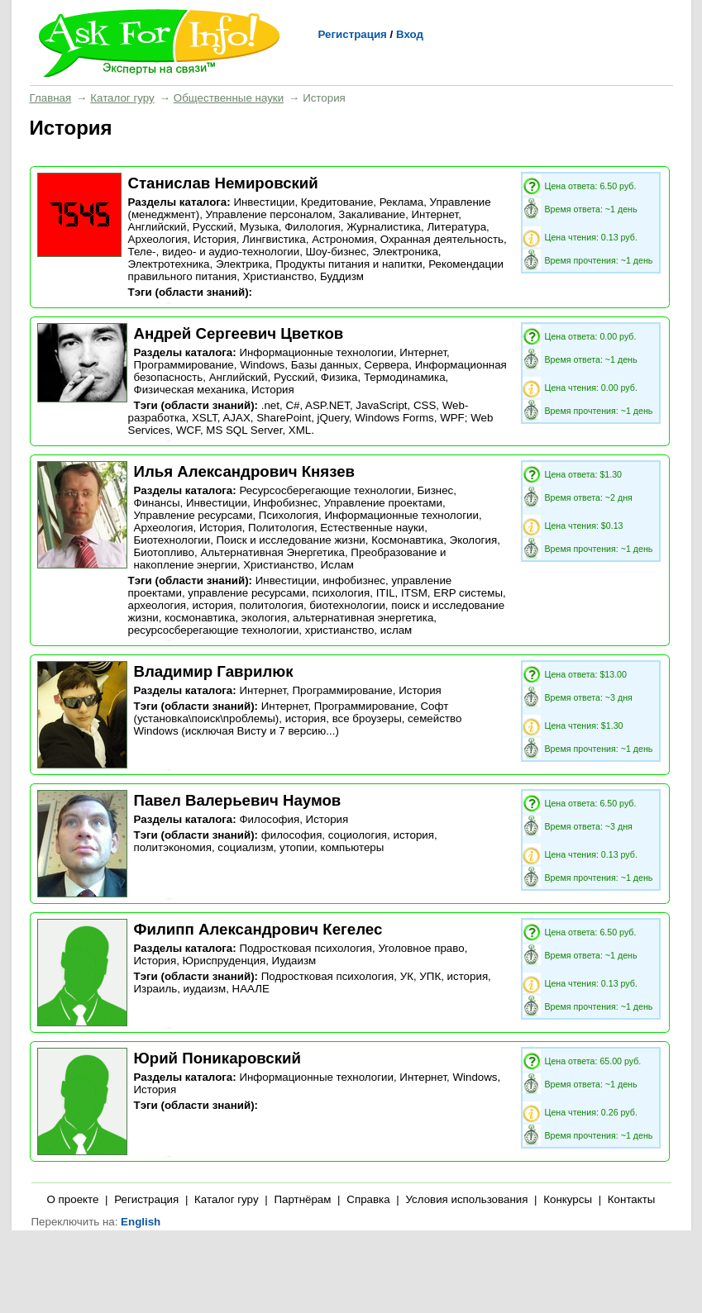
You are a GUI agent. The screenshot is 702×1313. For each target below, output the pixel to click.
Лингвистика (274, 239)
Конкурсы (567, 1199)
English (140, 1221)
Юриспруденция (224, 960)
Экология (474, 540)
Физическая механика (190, 389)
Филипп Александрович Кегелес (258, 929)
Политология (281, 527)
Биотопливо (164, 552)
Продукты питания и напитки (349, 264)
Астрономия (343, 239)
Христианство (278, 276)
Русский (213, 227)
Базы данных (325, 365)
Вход (409, 34)
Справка (367, 1199)
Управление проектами (383, 503)
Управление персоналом (269, 214)
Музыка (259, 227)
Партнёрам (302, 1199)
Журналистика (383, 227)
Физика (339, 377)
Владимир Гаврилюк (214, 671)
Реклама (401, 202)
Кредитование (337, 202)
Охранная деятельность (442, 239)
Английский (157, 227)
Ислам (337, 565)
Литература (456, 227)
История (214, 239)
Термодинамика (405, 377)
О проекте (73, 1199)
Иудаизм (294, 960)
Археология (158, 239)
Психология (288, 515)
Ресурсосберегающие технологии (325, 490)
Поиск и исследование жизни (291, 540)
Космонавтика (407, 540)
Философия (269, 819)
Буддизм (342, 276)
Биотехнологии (172, 540)
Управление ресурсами (193, 515)
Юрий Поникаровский (217, 1058)
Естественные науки (372, 527)
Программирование (184, 365)
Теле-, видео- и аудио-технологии (214, 251)
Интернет (435, 214)
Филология (312, 227)
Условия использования (466, 1199)
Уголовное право (421, 948)
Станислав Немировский (223, 183)
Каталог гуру (122, 98)
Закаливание (371, 214)
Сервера (387, 365)
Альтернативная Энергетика (272, 552)
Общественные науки (229, 98)
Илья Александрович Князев (245, 471)
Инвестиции (263, 202)
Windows (262, 365)
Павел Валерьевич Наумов (237, 800)
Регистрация (352, 34)
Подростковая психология (305, 948)
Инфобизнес (285, 503)
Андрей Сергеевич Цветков (239, 333)
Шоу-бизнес (336, 251)
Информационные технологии (316, 352)
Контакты (632, 1199)
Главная (51, 98)
